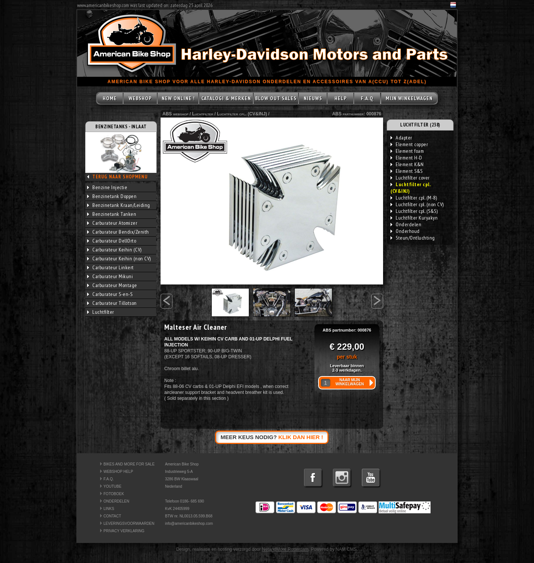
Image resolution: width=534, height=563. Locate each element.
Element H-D (406, 157)
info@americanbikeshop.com (189, 523)
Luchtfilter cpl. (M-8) (413, 197)
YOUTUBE (112, 486)
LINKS (108, 509)
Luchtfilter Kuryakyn (414, 217)
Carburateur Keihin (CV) (114, 249)
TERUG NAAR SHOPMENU (120, 177)
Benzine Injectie (107, 187)
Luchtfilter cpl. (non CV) (417, 204)
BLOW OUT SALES (276, 98)
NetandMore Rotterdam (285, 549)
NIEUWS (313, 98)
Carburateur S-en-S (109, 294)
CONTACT (112, 516)
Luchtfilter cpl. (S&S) (414, 211)
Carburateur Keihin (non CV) (119, 258)
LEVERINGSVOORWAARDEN (128, 523)
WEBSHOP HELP (118, 472)
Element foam (407, 151)
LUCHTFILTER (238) (420, 125)
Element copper (409, 144)
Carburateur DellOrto (111, 240)
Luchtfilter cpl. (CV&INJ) (242, 113)
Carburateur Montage (112, 285)
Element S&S (406, 171)
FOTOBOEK (113, 494)
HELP (340, 98)
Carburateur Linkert (110, 267)
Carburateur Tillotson (112, 303)
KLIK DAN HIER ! (300, 437)
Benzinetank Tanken (111, 214)
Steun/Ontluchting (412, 237)
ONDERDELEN (116, 501)
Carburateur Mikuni (110, 276)
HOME (110, 98)
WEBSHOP (140, 98)
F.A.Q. (108, 479)
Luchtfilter (100, 312)
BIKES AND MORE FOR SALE (129, 464)
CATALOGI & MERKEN (226, 98)
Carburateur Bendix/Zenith (118, 231)
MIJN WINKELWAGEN (409, 98)
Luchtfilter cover (410, 177)
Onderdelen (405, 224)
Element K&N (407, 164)
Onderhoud (405, 231)
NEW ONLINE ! (178, 98)
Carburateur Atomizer (112, 223)
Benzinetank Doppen (111, 196)
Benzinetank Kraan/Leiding (118, 205)
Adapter (401, 137)
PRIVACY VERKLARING (123, 531)
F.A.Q (367, 98)
